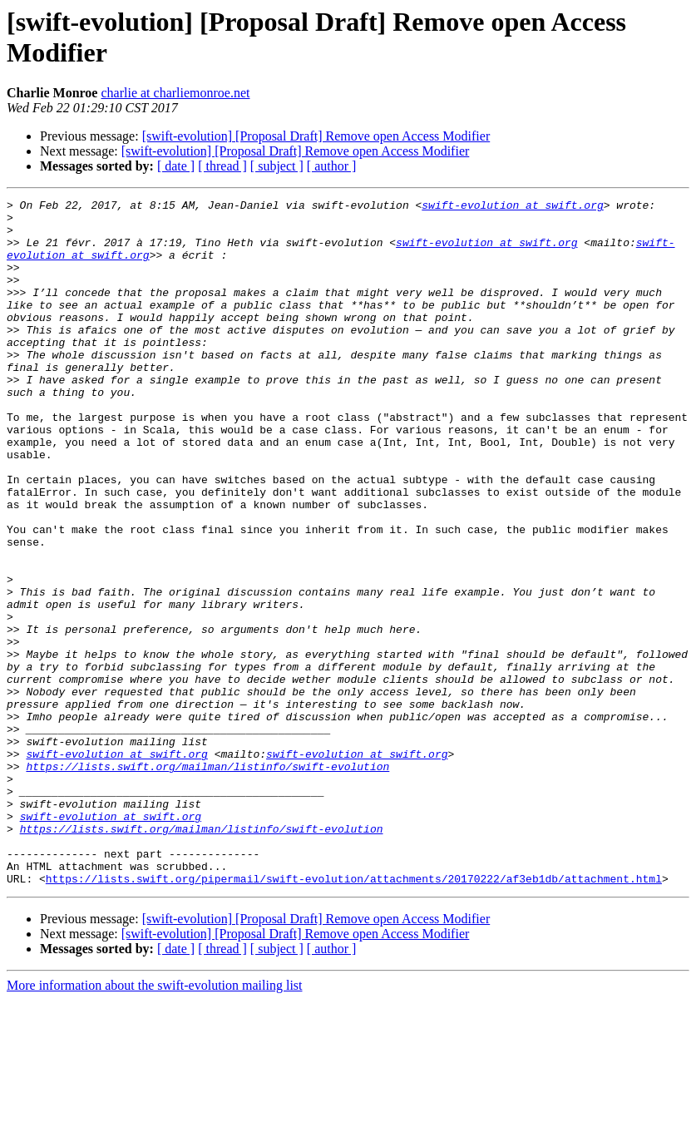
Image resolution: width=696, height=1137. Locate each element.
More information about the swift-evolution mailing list (155, 1122)
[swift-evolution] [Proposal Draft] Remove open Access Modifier (316, 136)
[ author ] (332, 166)
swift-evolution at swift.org (512, 207)
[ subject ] (277, 166)
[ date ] (176, 166)
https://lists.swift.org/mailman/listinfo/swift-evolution (207, 880)
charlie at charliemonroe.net (175, 93)
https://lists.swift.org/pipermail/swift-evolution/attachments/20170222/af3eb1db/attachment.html (354, 1015)
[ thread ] (222, 166)
